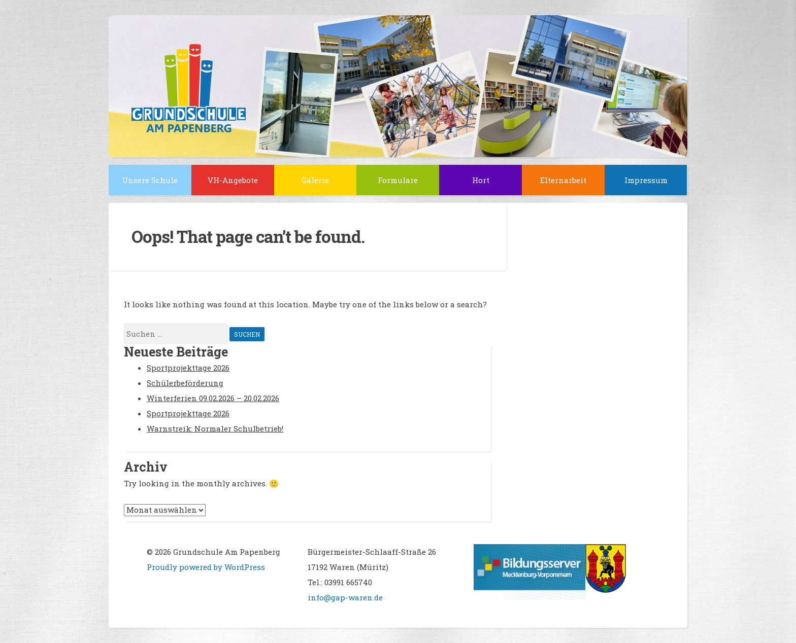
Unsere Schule (150, 180)
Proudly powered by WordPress (206, 567)
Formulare (398, 180)
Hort (480, 180)
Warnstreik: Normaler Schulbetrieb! (215, 428)
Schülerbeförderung (185, 383)
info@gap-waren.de (345, 597)
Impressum (646, 180)
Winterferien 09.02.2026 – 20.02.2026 (213, 398)
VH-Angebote (233, 180)
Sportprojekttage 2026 (188, 368)
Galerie (315, 180)
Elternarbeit (563, 180)
